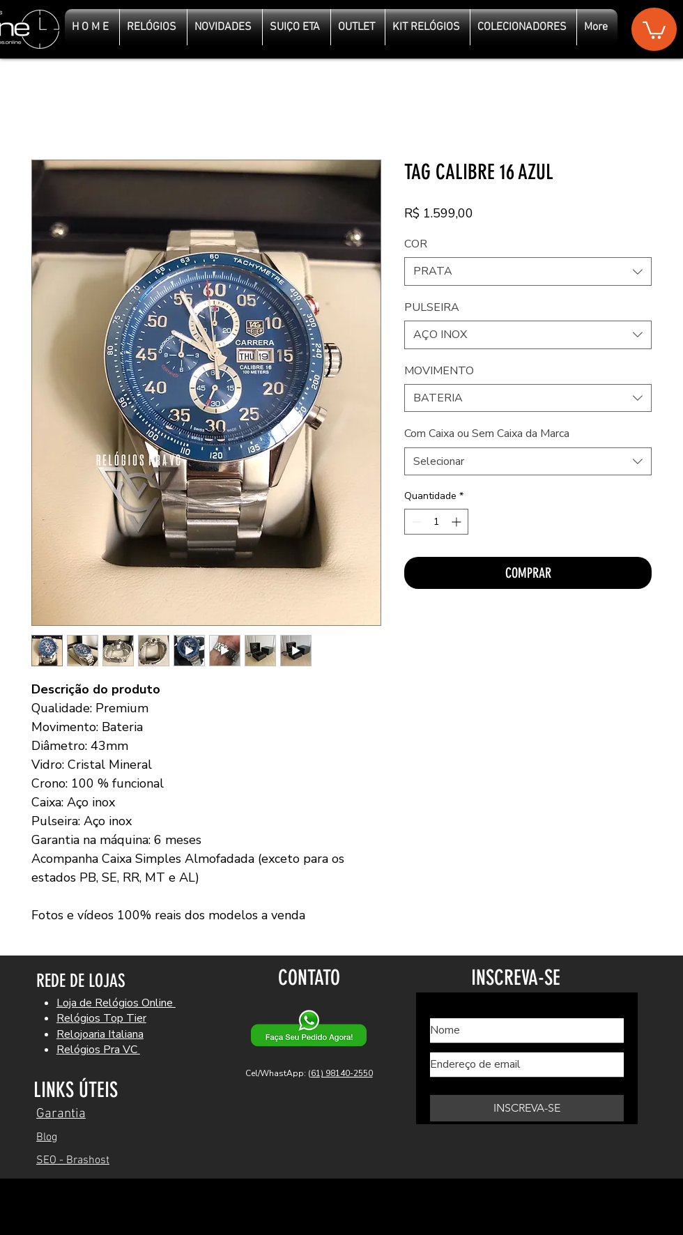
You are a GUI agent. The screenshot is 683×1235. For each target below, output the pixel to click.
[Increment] (457, 521)
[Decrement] (415, 521)
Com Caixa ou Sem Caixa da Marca (486, 433)
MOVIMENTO (439, 370)
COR (415, 244)
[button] (654, 29)
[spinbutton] (436, 521)
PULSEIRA (431, 307)
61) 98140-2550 (342, 1073)
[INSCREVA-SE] (527, 1108)
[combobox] (528, 271)
